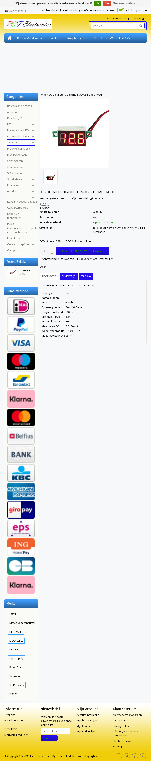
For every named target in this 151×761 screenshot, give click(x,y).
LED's (95, 38)
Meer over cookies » (124, 3)
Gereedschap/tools (115, 76)
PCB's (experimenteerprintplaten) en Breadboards (41, 76)
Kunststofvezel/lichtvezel (25, 66)
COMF (12, 614)
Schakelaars (72, 57)
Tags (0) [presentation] (86, 276)
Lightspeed (96, 756)
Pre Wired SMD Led (70, 47)
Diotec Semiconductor (22, 623)
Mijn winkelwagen (136, 18)
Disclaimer (119, 720)
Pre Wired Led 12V (117, 38)
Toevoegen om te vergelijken (95, 258)
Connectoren (127, 47)
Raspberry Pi (76, 38)
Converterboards (60, 66)
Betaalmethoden (14, 720)
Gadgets (13, 85)
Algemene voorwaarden (127, 715)
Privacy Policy (121, 726)
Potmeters (93, 57)
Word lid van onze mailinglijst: (56, 721)
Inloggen (78, 10)
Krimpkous (89, 76)
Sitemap (118, 746)
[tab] (49, 276)
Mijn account (114, 18)
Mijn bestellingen (87, 720)
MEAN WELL (16, 640)
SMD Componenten (45, 57)
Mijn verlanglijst (86, 731)
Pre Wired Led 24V (20, 47)
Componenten (16, 57)
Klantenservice (122, 741)
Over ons (9, 715)
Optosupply (16, 658)
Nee (107, 3)
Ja (97, 3)
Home (9, 38)
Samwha (14, 676)
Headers (113, 57)
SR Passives (16, 685)
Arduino (56, 38)
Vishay (13, 694)
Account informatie (88, 715)
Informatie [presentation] (49, 276)
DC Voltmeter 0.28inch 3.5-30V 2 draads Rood (75, 94)
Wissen (34, 261)
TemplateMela (66, 756)
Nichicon (14, 649)
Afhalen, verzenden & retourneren (126, 733)
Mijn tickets (83, 726)
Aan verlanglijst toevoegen (57, 258)
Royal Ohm (15, 667)
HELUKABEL (16, 632)
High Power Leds (101, 47)
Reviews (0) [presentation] (69, 276)
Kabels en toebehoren (93, 66)
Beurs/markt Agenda (31, 38)
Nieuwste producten (16, 735)
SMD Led (45, 47)
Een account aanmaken (101, 10)
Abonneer (49, 738)
